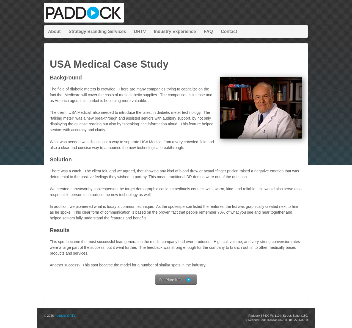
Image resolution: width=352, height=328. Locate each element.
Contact (229, 31)
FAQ (208, 31)
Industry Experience (175, 31)
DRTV (140, 31)
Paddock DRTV (65, 315)
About (54, 31)
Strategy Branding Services (97, 31)
